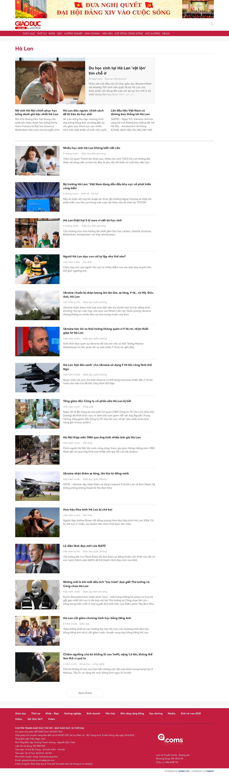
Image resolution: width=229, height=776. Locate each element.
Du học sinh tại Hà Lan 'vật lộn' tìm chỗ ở (120, 70)
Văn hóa (107, 33)
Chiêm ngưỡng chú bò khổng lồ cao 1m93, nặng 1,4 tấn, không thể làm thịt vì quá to (107, 659)
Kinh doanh (92, 33)
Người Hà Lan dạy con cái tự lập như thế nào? (106, 257)
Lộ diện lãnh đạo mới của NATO (92, 548)
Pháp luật (88, 413)
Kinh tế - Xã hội (89, 195)
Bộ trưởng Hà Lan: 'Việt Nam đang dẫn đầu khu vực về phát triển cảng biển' (107, 187)
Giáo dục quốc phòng (95, 304)
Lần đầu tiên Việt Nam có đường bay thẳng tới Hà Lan (130, 112)
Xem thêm (85, 694)
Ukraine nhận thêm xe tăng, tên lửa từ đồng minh (108, 475)
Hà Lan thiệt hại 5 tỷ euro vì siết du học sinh (103, 220)
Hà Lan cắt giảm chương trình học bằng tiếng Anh (105, 623)
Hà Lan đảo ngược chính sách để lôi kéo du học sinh (83, 112)
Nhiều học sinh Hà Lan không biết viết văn (102, 148)
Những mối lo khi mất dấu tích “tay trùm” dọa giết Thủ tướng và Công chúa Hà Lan (105, 587)
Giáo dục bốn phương (115, 79)
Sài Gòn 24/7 (35, 720)
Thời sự (42, 33)
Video (18, 720)
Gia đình (87, 263)
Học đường (152, 33)
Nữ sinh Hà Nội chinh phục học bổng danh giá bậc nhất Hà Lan (36, 112)
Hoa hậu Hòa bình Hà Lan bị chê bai (96, 511)
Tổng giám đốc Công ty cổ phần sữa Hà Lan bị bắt (105, 404)
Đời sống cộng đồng (129, 33)
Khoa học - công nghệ (92, 667)
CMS (183, 773)
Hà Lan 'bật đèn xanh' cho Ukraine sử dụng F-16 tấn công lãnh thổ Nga (107, 368)
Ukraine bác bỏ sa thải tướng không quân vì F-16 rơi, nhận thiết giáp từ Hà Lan (108, 332)
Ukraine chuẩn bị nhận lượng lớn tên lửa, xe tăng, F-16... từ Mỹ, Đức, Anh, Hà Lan (108, 296)
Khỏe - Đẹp (55, 33)
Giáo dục (29, 33)
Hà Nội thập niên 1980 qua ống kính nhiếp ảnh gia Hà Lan (106, 442)
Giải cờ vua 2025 (191, 715)
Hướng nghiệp (73, 33)
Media (166, 33)
